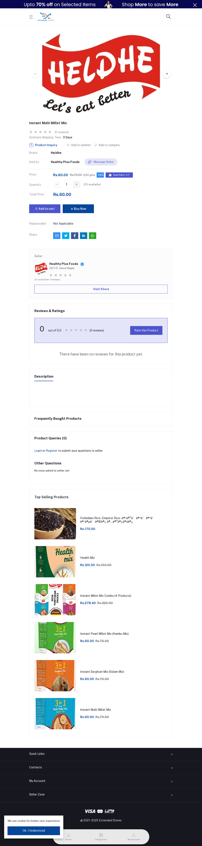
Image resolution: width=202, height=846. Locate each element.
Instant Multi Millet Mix (95, 709)
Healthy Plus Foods (65, 162)
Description (43, 376)
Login (38, 450)
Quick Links (37, 753)
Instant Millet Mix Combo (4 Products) (105, 595)
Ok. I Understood (34, 830)
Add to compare (107, 145)
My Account (37, 781)
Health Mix (87, 557)
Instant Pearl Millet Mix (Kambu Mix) (104, 633)
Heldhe (56, 152)
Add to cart (45, 208)
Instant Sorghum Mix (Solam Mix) (102, 671)
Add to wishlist (79, 145)
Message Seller (101, 162)
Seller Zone (37, 794)
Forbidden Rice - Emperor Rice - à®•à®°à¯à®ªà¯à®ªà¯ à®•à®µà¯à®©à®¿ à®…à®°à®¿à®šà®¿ (118, 519)
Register (51, 450)
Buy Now (78, 208)
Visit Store (101, 289)
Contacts (35, 767)
